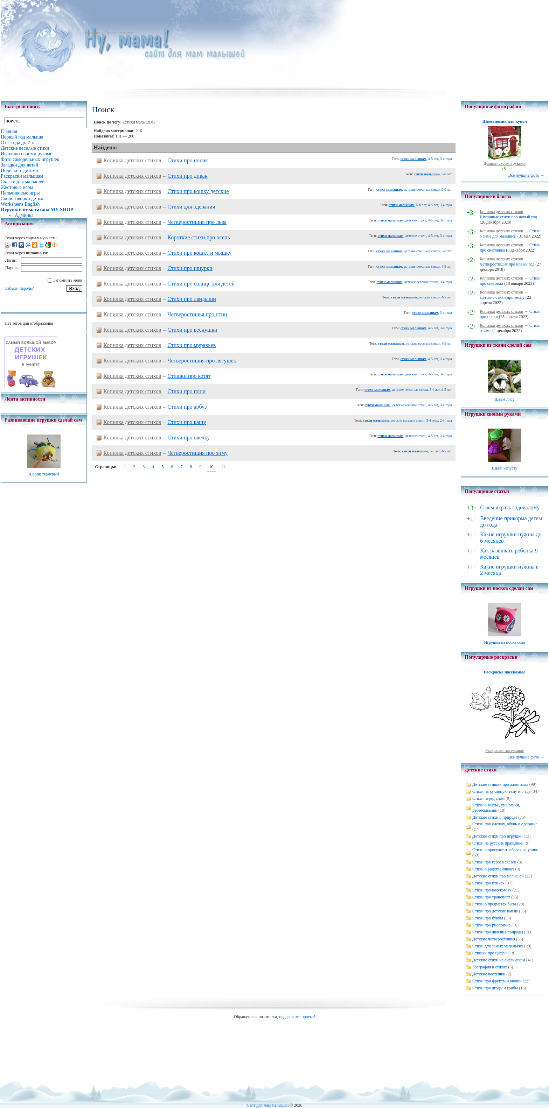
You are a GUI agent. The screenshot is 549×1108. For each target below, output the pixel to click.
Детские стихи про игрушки (497, 836)
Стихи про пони (186, 391)
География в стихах (489, 967)
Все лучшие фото (523, 175)
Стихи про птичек (488, 883)
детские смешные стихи (422, 189)
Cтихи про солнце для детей (201, 284)
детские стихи (415, 220)
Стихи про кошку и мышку (199, 253)
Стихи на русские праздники (497, 843)
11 (223, 466)
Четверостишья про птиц (197, 314)
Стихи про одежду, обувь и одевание (504, 823)
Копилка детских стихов (132, 160)
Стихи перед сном (488, 798)
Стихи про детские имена (495, 911)
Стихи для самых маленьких (497, 946)
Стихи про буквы (487, 918)
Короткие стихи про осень (198, 237)
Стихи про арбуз (187, 407)
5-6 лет (447, 174)
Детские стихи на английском (498, 960)
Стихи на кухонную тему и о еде (501, 791)
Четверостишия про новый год (507, 264)
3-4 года (446, 159)
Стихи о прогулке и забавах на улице (505, 849)
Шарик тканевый (43, 474)
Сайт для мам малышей (267, 1105)
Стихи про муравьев (191, 345)
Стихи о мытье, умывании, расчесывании (496, 808)
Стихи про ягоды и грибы (495, 988)
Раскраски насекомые (504, 750)
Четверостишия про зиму (197, 453)
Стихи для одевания (191, 207)
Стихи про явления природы (497, 932)
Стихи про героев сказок (494, 862)
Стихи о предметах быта (494, 904)
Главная (92, 32)
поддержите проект (296, 1016)
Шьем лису (504, 399)
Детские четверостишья (493, 939)
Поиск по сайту (119, 32)
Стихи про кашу (186, 422)
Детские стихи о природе (494, 817)
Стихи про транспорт (491, 897)
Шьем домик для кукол (504, 121)
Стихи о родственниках (493, 869)
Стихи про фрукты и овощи (497, 981)
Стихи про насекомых (492, 890)
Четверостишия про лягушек (201, 361)
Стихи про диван (187, 176)
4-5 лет (433, 159)
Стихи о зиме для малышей (510, 233)
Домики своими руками (505, 163)
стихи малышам (413, 159)
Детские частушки (488, 974)
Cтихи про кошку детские (198, 191)
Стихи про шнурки (189, 268)
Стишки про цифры (489, 953)
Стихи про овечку (188, 437)
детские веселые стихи (421, 282)
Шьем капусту (504, 468)
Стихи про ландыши (191, 299)
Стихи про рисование (491, 925)
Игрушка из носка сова (504, 642)
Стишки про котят (188, 376)
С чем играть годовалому (510, 507)
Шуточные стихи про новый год (508, 216)
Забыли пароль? (19, 288)
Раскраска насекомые (504, 672)
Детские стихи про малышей (498, 876)
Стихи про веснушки (192, 330)
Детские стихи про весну (502, 297)
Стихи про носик (187, 160)
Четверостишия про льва (197, 222)
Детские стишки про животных (500, 784)
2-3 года (446, 420)
